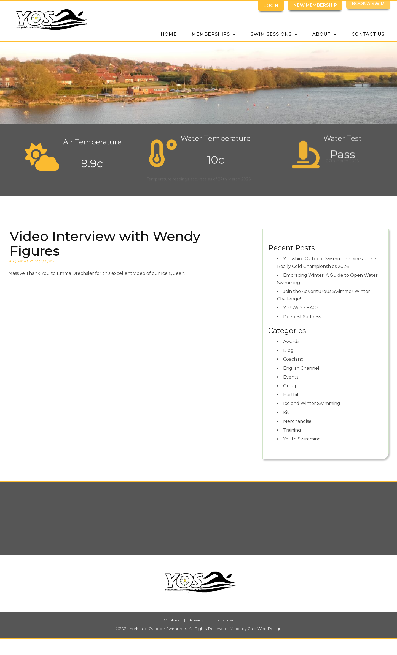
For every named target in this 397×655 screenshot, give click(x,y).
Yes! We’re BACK (301, 307)
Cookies (171, 620)
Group (290, 385)
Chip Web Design (264, 628)
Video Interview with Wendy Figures (105, 243)
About (324, 34)
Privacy (196, 620)
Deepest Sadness (302, 316)
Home (169, 34)
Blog (288, 350)
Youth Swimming (302, 439)
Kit (286, 412)
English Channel (301, 368)
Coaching (293, 359)
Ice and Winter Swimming (311, 403)
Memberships (214, 34)
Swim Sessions (274, 34)
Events (290, 377)
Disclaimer (223, 620)
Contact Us (368, 34)
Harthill (291, 394)
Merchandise (297, 421)
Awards (291, 341)
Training (292, 430)
